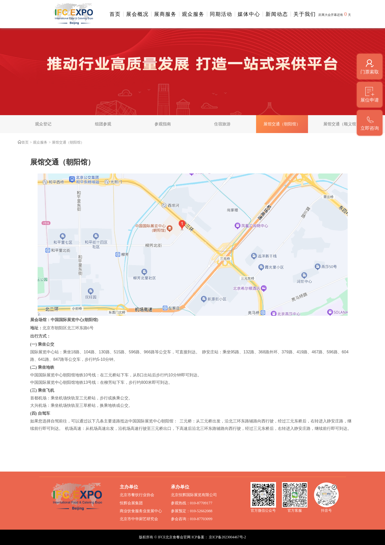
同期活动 (221, 14)
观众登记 (43, 124)
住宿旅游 (222, 124)
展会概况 (137, 14)
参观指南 (163, 124)
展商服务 (165, 14)
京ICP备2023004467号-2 (227, 537)
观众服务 (193, 14)
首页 (115, 14)
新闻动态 (277, 14)
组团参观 (103, 124)
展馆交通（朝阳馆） (281, 124)
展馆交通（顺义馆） (341, 124)
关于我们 (304, 14)
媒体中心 (249, 14)
